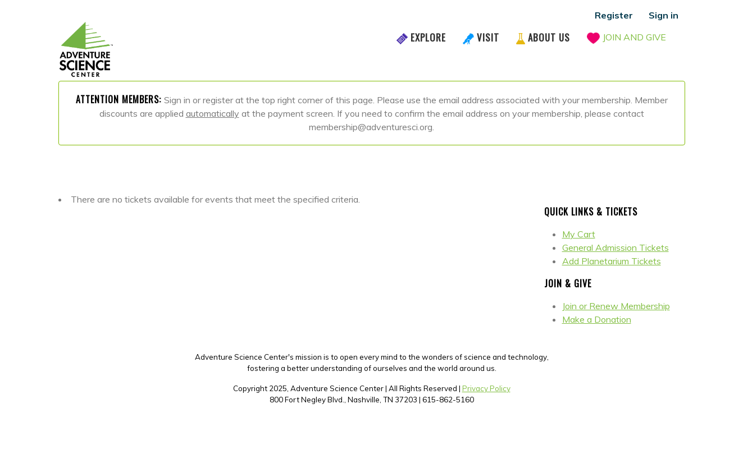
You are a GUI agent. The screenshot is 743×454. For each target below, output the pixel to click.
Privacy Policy (486, 388)
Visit (488, 37)
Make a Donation (596, 319)
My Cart (578, 234)
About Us (549, 37)
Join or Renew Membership (616, 305)
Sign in (663, 15)
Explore (428, 37)
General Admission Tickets (615, 247)
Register (614, 15)
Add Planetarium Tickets (611, 261)
